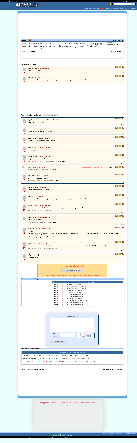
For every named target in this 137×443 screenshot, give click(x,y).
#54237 (82, 363)
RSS (133, 8)
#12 (43, 250)
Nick (53, 338)
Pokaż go (109, 169)
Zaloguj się (133, 1)
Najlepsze (95, 8)
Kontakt (127, 8)
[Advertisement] (8, 221)
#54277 (57, 363)
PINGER (69, 440)
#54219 (43, 363)
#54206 (51, 363)
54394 (56, 294)
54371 (56, 291)
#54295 (50, 360)
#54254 (70, 363)
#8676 (67, 366)
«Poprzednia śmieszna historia (32, 374)
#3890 (52, 366)
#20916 (60, 366)
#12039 (43, 366)
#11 (43, 261)
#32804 (92, 366)
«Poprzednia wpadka (28, 53)
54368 (56, 287)
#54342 (81, 359)
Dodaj (122, 8)
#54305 (86, 359)
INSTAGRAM (55, 440)
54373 (56, 301)
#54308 (69, 359)
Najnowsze (87, 8)
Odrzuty (102, 8)
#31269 (80, 366)
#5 (42, 182)
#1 (42, 163)
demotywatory (52, 441)
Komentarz (71, 318)
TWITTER (62, 440)
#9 (42, 224)
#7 (42, 212)
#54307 (64, 363)
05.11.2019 (116, 40)
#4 (41, 171)
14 (112, 44)
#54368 (63, 359)
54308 (56, 305)
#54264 (87, 363)
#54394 (42, 360)
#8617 (74, 366)
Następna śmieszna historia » (112, 374)
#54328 (75, 359)
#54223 (76, 363)
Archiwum (115, 8)
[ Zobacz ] (62, 163)
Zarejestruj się (125, 1)
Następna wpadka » (116, 53)
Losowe (108, 8)
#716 (87, 366)
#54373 (57, 360)
